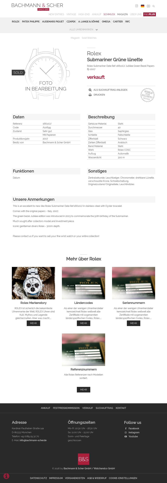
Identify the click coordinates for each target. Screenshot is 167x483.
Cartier (118, 21)
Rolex (15, 21)
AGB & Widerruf (97, 478)
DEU (142, 6)
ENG (148, 6)
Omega (106, 21)
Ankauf (96, 14)
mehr (33, 323)
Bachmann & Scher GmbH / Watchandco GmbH (89, 468)
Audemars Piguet (53, 21)
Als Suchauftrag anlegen (108, 90)
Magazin (122, 14)
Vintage (71, 14)
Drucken (97, 95)
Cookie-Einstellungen (123, 478)
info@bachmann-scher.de (33, 440)
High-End (84, 14)
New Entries (56, 14)
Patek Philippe (31, 21)
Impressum (56, 478)
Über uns (136, 14)
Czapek (71, 21)
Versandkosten (75, 478)
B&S (149, 14)
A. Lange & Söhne (88, 21)
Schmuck (109, 14)
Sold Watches (89, 38)
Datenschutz (38, 478)
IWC (127, 21)
